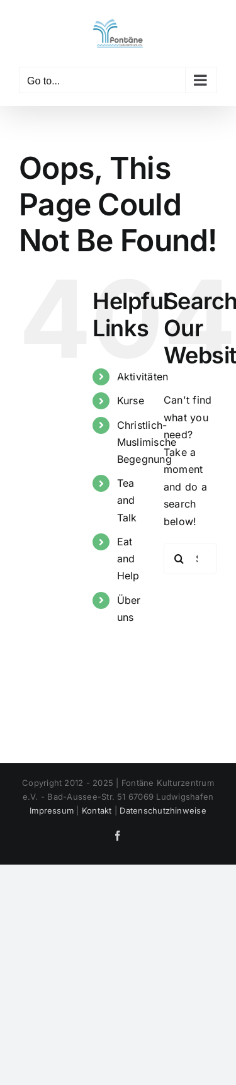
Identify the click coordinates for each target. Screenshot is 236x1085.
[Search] (179, 558)
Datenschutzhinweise (163, 810)
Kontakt (97, 810)
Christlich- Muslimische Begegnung (147, 442)
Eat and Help (128, 558)
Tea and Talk (127, 500)
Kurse (130, 400)
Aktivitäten (143, 376)
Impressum (52, 810)
